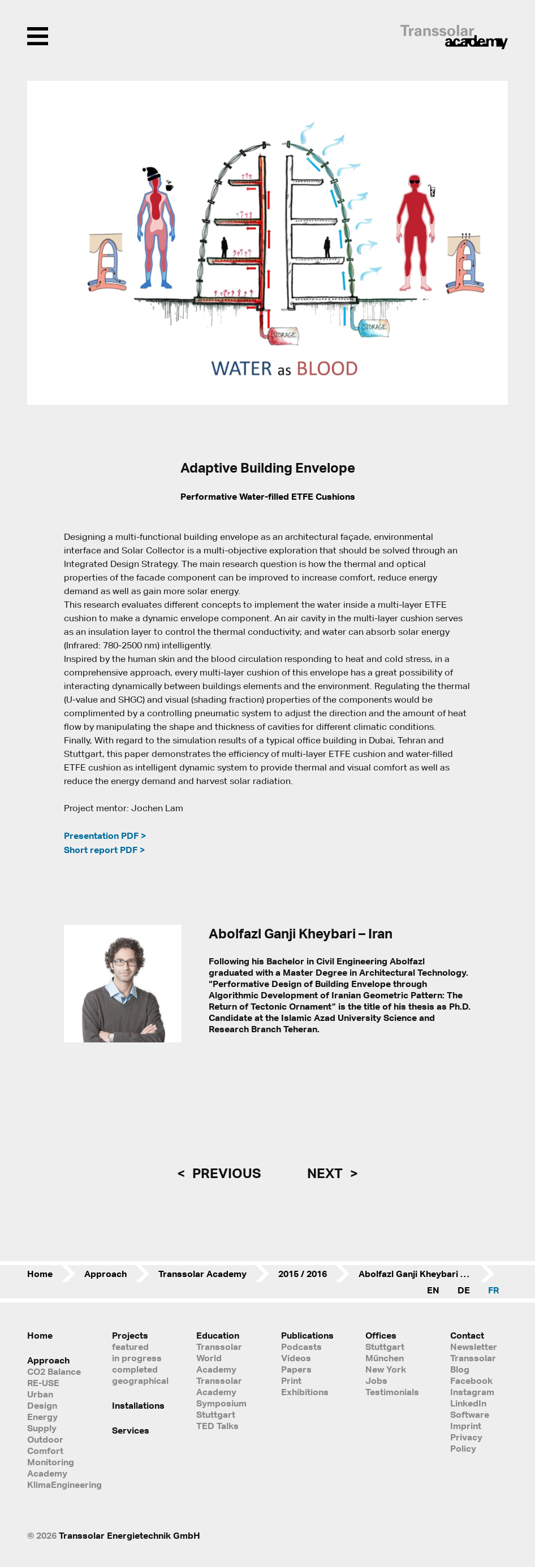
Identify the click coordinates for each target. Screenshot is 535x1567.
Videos (296, 1357)
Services (130, 1430)
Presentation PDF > (105, 835)
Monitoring (50, 1462)
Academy (47, 1473)
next (326, 1173)
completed (135, 1369)
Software (469, 1414)
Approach (105, 1273)
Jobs (376, 1380)
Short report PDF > (104, 849)
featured (130, 1346)
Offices (380, 1335)
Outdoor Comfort (45, 1445)
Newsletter (473, 1346)
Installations (138, 1405)
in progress (137, 1357)
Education (217, 1335)
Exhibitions (305, 1391)
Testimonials (392, 1391)
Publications (307, 1335)
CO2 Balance (54, 1371)
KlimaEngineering (56, 1484)
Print (291, 1380)
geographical (140, 1380)
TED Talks (217, 1425)
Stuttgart (384, 1346)
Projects (130, 1335)
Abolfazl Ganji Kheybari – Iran (421, 1273)
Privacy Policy (466, 1442)
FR (493, 1290)
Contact (467, 1335)
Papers (296, 1369)
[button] (43, 243)
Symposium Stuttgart (221, 1408)
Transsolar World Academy (219, 1358)
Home (40, 1273)
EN (433, 1290)
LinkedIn (468, 1403)
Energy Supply (42, 1422)
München (384, 1357)
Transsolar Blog (473, 1363)
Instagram (472, 1391)
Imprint (465, 1425)
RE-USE (43, 1382)
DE (464, 1290)
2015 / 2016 (302, 1273)
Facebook (471, 1380)
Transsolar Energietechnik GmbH (129, 1535)
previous (225, 1173)
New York (385, 1369)
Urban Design (42, 1399)
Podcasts (301, 1346)
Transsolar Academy (202, 1273)
